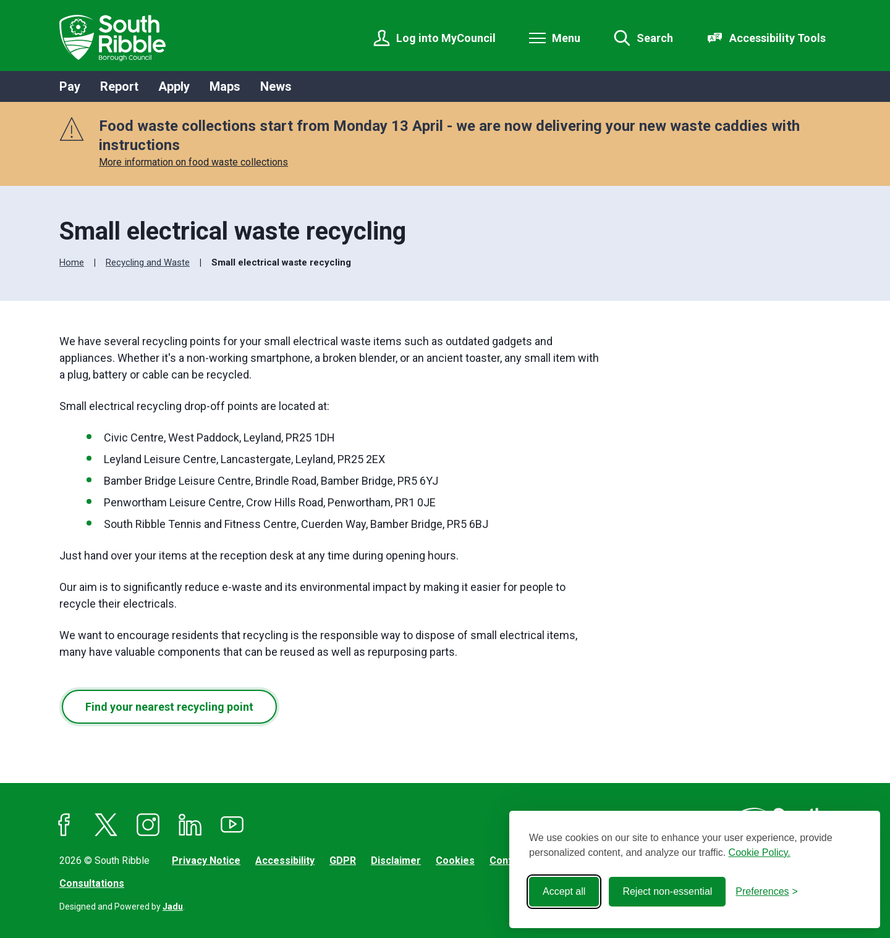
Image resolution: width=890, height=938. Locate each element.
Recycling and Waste (148, 262)
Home (71, 262)
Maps (225, 86)
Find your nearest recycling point (169, 706)
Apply (174, 86)
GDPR (342, 860)
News (276, 86)
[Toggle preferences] (766, 891)
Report (119, 86)
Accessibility (285, 860)
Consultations (91, 883)
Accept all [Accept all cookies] (564, 891)
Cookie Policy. (759, 852)
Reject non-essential (667, 891)
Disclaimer (396, 860)
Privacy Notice (206, 860)
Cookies (455, 860)
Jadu (173, 906)
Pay (69, 86)
